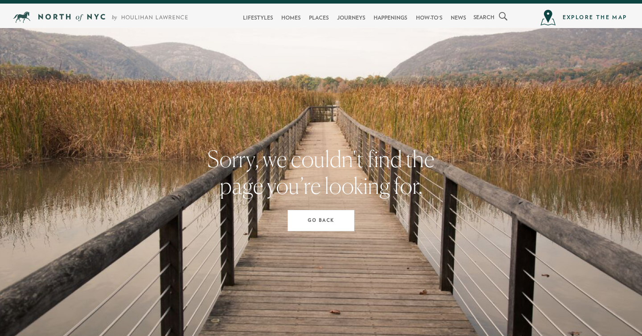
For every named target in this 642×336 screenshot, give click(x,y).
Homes (290, 17)
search (483, 17)
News (458, 17)
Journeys (351, 17)
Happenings (390, 17)
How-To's (429, 17)
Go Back (321, 220)
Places (319, 17)
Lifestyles (258, 17)
